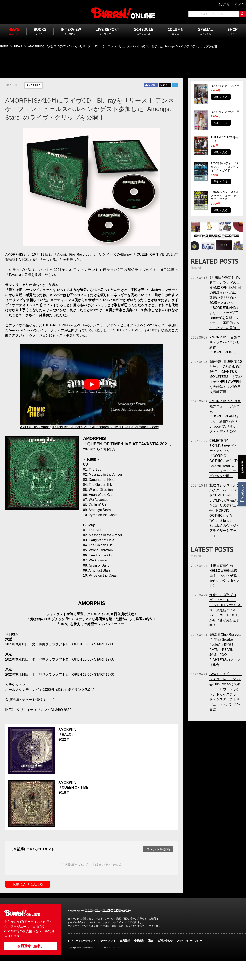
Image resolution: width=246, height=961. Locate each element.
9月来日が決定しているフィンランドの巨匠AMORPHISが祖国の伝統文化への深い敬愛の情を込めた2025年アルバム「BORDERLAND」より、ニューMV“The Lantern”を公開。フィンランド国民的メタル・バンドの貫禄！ (225, 303)
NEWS (18, 46)
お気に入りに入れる (28, 884)
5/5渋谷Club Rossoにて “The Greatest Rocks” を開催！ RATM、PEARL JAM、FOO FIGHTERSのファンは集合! (225, 650)
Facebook (242, 494)
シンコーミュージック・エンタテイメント (108, 910)
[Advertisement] (123, 60)
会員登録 (125, 940)
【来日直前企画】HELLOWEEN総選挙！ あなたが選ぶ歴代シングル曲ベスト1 (224, 576)
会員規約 (139, 940)
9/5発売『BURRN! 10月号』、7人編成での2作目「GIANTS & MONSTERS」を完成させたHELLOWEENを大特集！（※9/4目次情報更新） (225, 377)
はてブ (175, 85)
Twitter (165, 85)
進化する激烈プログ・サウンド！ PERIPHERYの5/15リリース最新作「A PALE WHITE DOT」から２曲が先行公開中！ (225, 610)
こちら (51, 700)
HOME (4, 46)
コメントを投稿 (158, 849)
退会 (150, 940)
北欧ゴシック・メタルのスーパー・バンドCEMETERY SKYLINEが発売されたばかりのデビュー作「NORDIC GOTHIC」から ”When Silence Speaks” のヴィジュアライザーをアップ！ (225, 510)
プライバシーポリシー (189, 940)
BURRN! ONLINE (123, 13)
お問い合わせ (165, 940)
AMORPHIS (33, 85)
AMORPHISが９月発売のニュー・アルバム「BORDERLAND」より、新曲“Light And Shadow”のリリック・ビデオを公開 (225, 416)
